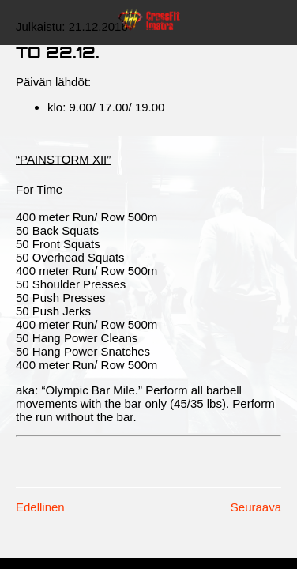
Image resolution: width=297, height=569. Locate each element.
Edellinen (40, 507)
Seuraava (256, 507)
